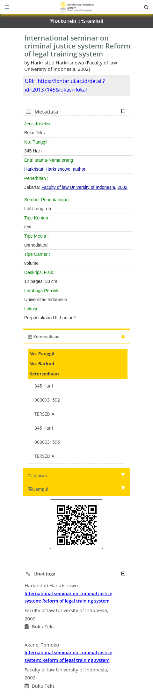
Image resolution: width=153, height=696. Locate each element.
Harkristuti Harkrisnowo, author (54, 169)
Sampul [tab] (76, 489)
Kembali (94, 21)
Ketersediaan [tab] (76, 336)
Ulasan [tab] (76, 475)
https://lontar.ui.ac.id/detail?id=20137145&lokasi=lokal (65, 85)
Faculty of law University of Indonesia (78, 187)
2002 (122, 187)
